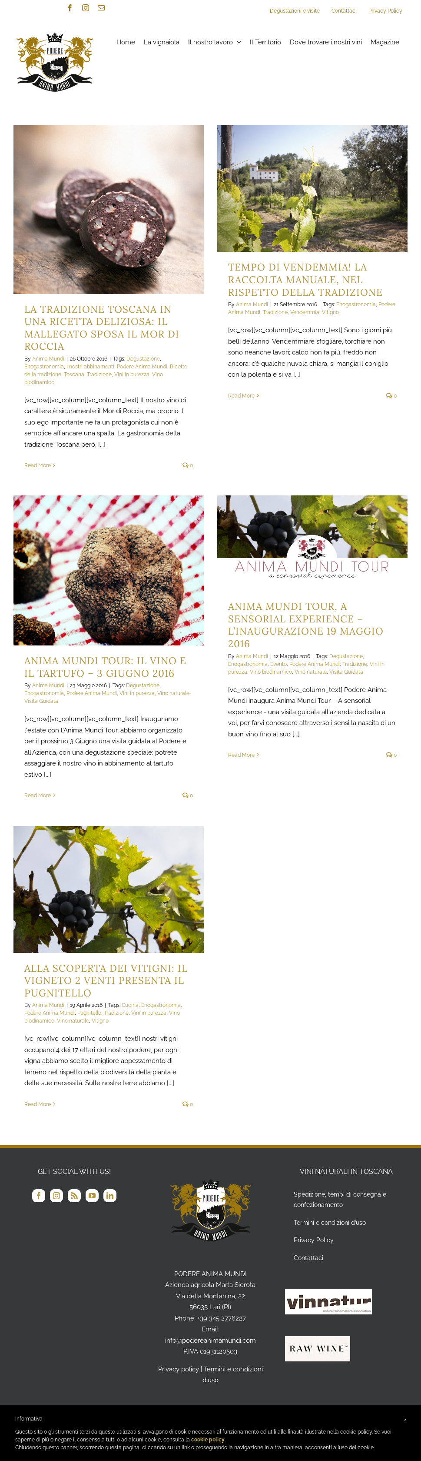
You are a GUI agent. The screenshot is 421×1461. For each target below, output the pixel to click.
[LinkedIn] (109, 1195)
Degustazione (143, 359)
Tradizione (99, 374)
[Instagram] (56, 1195)
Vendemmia (304, 312)
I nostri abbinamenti (90, 367)
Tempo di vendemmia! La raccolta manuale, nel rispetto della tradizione (305, 279)
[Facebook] (38, 1195)
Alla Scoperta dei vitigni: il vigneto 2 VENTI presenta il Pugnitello (106, 980)
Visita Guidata (41, 701)
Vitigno (330, 312)
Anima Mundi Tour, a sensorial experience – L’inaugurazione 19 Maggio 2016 (306, 625)
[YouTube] (92, 1195)
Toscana (74, 374)
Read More (37, 465)
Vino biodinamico (271, 672)
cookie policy (208, 1440)
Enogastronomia (44, 367)
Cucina (130, 1005)
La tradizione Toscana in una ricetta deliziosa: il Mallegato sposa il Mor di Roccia (101, 328)
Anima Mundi (48, 359)
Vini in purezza (131, 374)
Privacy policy (178, 1369)
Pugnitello (89, 1013)
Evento (278, 664)
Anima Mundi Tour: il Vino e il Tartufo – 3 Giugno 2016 (105, 666)
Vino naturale (173, 693)
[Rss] (74, 1195)
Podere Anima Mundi (142, 367)
